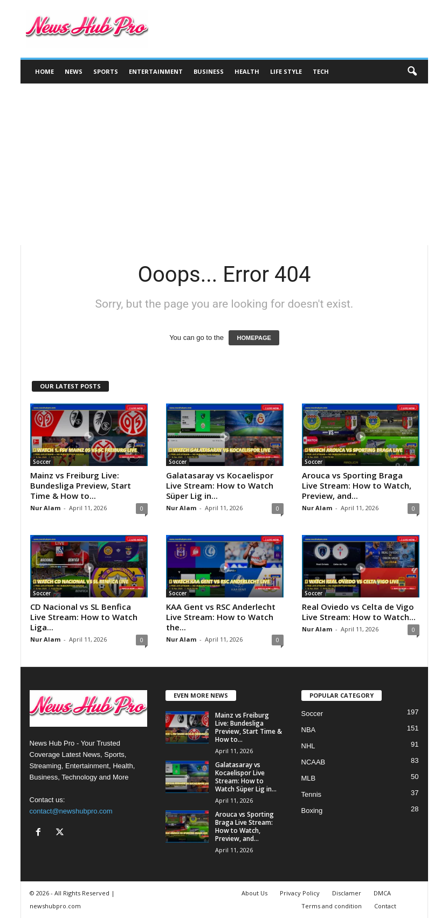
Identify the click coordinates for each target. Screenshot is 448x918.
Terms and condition (331, 906)
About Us (254, 893)
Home (44, 71)
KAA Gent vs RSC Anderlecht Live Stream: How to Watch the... (220, 616)
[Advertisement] (224, 164)
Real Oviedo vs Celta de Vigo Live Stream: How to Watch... (359, 611)
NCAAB (313, 762)
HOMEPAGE (254, 338)
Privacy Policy (300, 893)
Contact (385, 906)
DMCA (382, 893)
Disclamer (346, 893)
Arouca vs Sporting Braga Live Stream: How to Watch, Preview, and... (356, 485)
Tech (321, 71)
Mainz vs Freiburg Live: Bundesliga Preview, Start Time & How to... (80, 485)
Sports (105, 71)
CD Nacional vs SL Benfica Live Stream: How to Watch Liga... (83, 616)
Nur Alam (45, 508)
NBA (308, 730)
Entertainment (156, 71)
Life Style (286, 71)
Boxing (312, 810)
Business (209, 71)
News (73, 71)
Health (247, 71)
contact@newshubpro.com (71, 811)
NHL (308, 746)
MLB (308, 778)
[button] (412, 72)
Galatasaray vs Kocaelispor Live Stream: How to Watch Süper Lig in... (219, 485)
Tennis (311, 794)
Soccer (42, 461)
